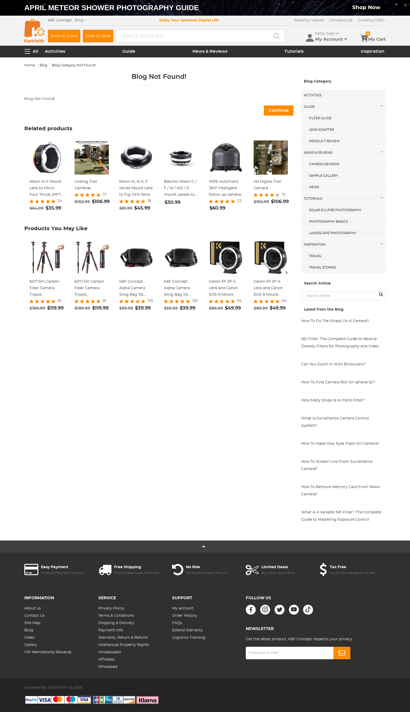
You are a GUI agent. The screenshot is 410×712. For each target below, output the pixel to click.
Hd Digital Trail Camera (267, 185)
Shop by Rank (98, 36)
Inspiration (372, 51)
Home (29, 65)
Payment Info (110, 630)
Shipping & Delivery (116, 623)
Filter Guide (320, 118)
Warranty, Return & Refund (122, 637)
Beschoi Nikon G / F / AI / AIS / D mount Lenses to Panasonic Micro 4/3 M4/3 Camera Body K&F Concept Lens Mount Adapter (180, 189)
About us (32, 608)
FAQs (177, 623)
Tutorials (294, 51)
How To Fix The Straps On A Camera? (335, 321)
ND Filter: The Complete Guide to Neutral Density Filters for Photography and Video (340, 342)
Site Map (32, 623)
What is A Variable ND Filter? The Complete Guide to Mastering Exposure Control (341, 516)
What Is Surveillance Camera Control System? (335, 422)
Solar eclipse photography (335, 210)
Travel (315, 256)
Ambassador (109, 652)
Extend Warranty (187, 630)
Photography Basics (328, 221)
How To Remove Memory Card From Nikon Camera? (340, 490)
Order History (184, 616)
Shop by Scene (64, 36)
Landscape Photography (332, 233)
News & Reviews (209, 51)
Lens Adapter (321, 129)
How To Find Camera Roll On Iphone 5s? (338, 382)
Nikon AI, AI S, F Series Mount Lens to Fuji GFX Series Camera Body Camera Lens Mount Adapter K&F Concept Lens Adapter (136, 189)
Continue (279, 110)
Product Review (324, 141)
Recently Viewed (309, 20)
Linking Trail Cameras (86, 185)
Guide (128, 51)
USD (372, 20)
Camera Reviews (324, 164)
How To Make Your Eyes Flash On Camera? (340, 444)
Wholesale (107, 667)
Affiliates (106, 659)
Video (29, 637)
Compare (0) (340, 20)
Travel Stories (322, 267)
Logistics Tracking (189, 637)
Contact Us (34, 616)
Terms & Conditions (116, 616)
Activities (55, 51)
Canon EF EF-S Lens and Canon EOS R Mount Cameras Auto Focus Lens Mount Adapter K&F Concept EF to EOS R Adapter (225, 289)
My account (182, 608)
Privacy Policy (111, 608)
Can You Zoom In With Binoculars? (333, 364)
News (314, 187)
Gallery (30, 645)
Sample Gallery (323, 175)
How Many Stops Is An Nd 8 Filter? (333, 400)
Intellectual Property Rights (123, 645)
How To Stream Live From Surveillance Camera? (336, 465)
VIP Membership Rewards (47, 652)
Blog (43, 65)
